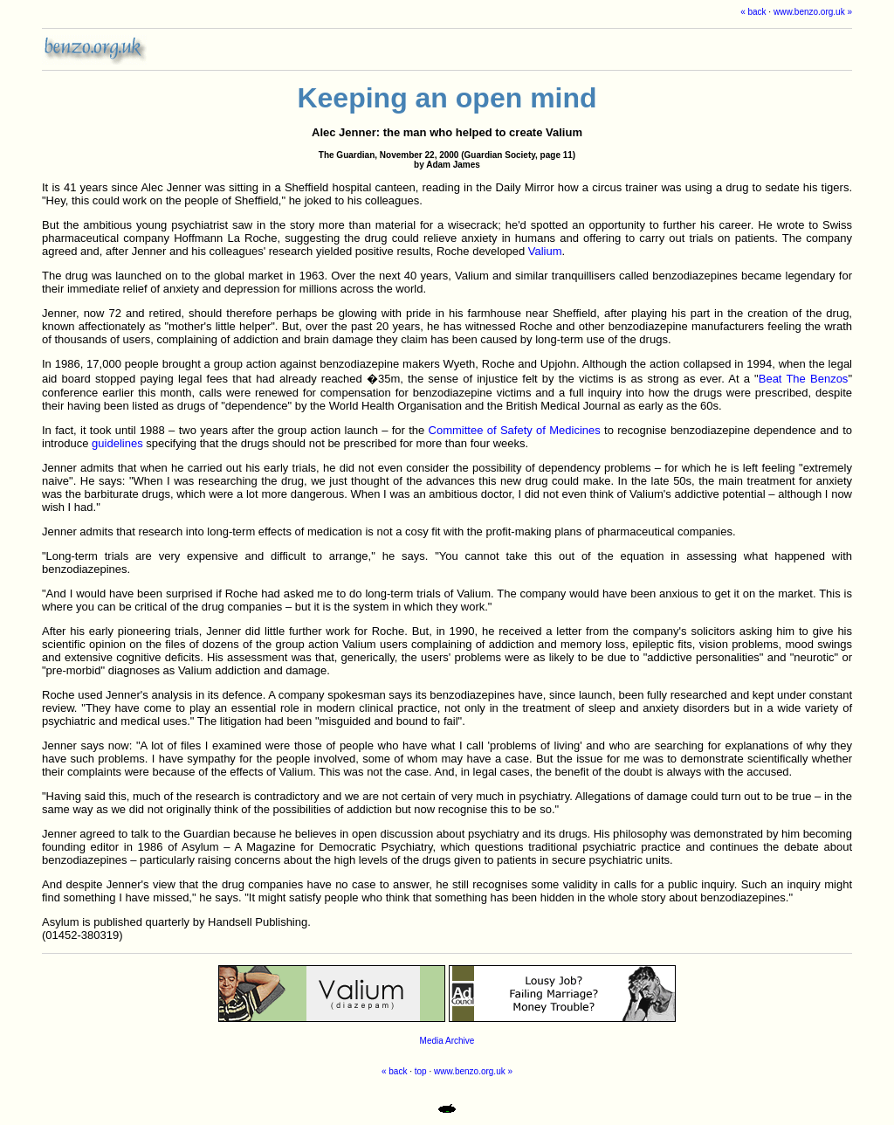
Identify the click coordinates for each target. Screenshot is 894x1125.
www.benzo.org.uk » (813, 12)
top (421, 1071)
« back (753, 12)
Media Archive (447, 1041)
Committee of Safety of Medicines (515, 430)
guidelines (117, 443)
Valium (545, 251)
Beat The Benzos (804, 378)
